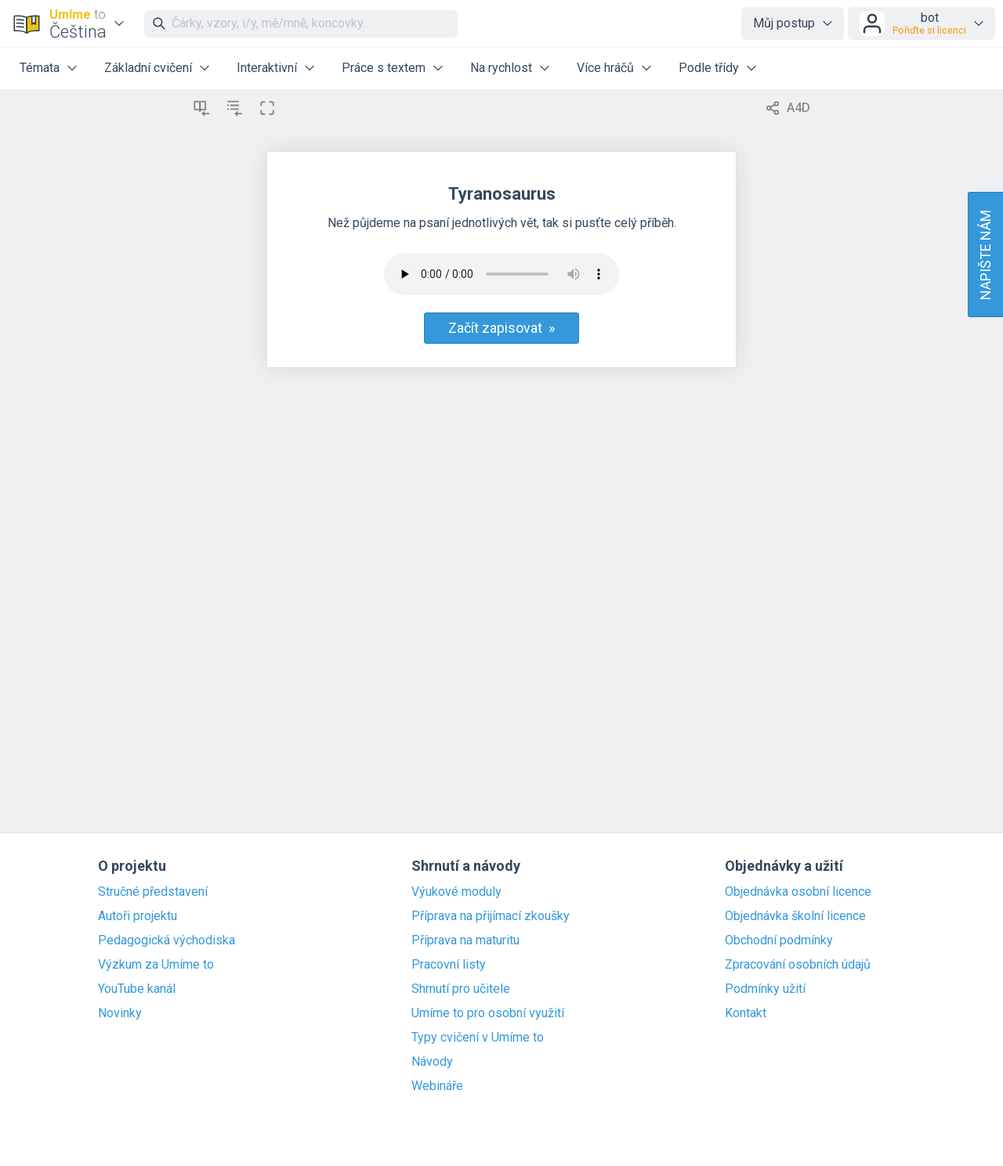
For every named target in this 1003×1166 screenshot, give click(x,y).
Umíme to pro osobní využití (487, 1013)
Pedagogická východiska (166, 940)
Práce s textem (383, 67)
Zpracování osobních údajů (798, 965)
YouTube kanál (137, 989)
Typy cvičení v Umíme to (477, 1038)
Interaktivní (267, 67)
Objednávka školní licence (795, 916)
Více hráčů (605, 67)
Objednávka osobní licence (798, 892)
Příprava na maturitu (465, 940)
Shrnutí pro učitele (460, 989)
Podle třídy (709, 67)
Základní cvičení (148, 67)
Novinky (120, 1013)
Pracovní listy (448, 965)
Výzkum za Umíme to (156, 965)
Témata (40, 67)
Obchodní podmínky (779, 940)
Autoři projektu (137, 916)
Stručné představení (153, 892)
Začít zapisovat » (501, 327)
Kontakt (745, 1013)
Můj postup (784, 23)
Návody (432, 1062)
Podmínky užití (765, 989)
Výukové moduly (456, 892)
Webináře (437, 1086)
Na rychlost (501, 67)
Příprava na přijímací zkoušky (490, 916)
